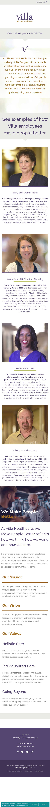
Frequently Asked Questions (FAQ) (25, 768)
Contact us (25, 765)
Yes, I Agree (34, 804)
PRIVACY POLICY (28, 801)
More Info (44, 804)
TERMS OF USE (39, 801)
